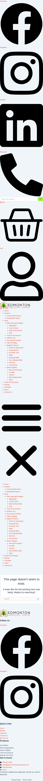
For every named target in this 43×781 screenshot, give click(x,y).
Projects (7, 313)
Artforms (12, 362)
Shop (6, 321)
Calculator (8, 387)
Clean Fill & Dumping (11, 382)
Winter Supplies (12, 367)
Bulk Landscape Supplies (15, 323)
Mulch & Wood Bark (15, 330)
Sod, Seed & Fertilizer (14, 340)
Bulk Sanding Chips (15, 377)
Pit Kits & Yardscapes (16, 348)
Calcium (11, 375)
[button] (21, 439)
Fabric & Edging (12, 343)
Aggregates (13, 325)
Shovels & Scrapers (15, 370)
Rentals (7, 385)
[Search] (40, 199)
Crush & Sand (13, 328)
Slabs (11, 355)
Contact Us (8, 392)
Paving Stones (14, 350)
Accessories (13, 365)
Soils (10, 333)
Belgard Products (12, 345)
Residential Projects (13, 318)
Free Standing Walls (15, 360)
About (6, 390)
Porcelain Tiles (14, 353)
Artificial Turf (11, 338)
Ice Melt (11, 372)
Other (11, 380)
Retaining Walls (14, 358)
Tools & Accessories (14, 335)
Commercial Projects (14, 316)
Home (7, 311)
